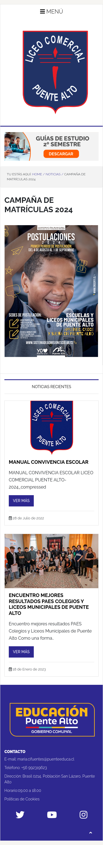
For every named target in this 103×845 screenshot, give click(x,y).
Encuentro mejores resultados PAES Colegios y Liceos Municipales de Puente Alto (49, 604)
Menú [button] (51, 11)
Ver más (21, 500)
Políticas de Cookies (22, 799)
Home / (38, 174)
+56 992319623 (34, 767)
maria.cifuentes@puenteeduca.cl (45, 759)
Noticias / (54, 174)
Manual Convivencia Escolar (48, 462)
